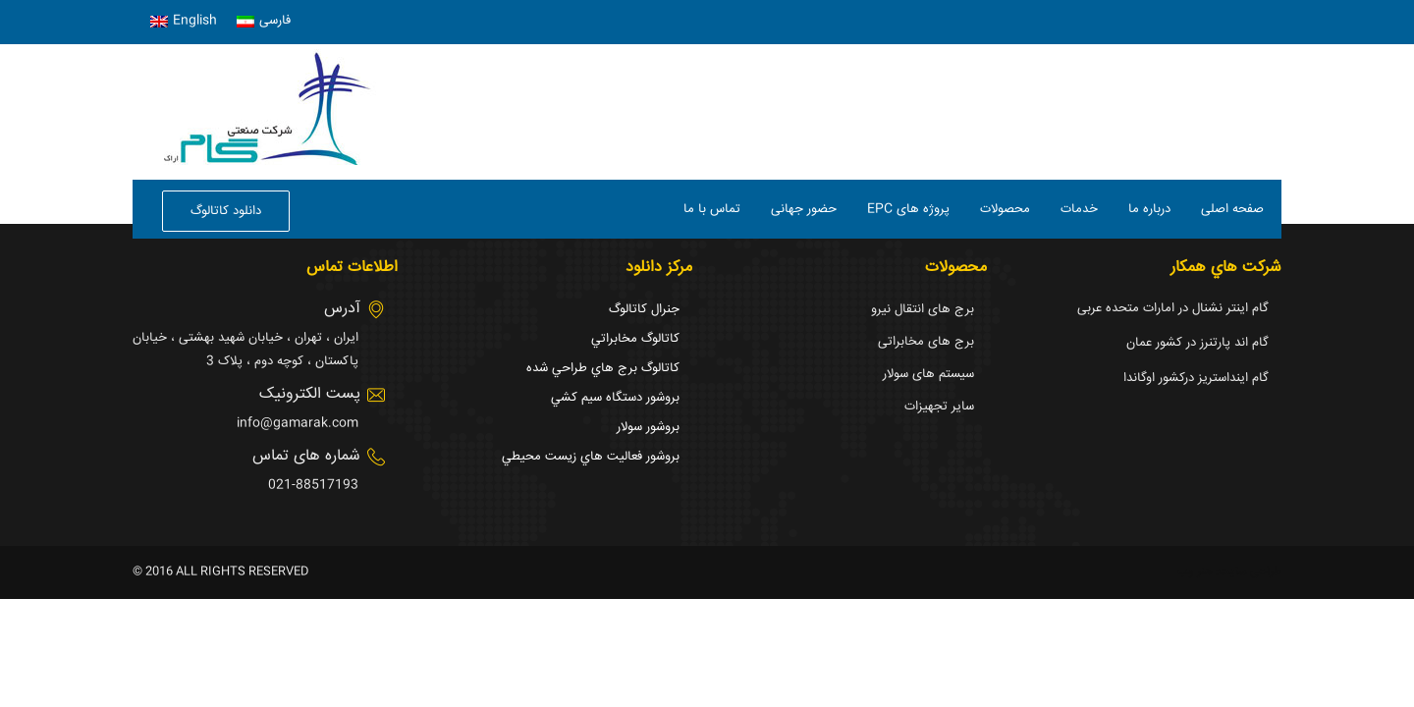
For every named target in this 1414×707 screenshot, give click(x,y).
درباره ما (1149, 209)
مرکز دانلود (658, 267)
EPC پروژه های (908, 209)
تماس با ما (711, 209)
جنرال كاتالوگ (644, 309)
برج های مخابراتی (926, 342)
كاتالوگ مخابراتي (635, 339)
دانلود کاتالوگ (225, 211)
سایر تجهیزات (939, 406)
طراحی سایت (1250, 572)
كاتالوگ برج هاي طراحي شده (603, 368)
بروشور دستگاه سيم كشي (615, 398)
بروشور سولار (648, 427)
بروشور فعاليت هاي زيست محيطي (591, 456)
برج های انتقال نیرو (922, 309)
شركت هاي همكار (1225, 267)
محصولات (1005, 209)
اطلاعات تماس (352, 267)
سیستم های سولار (928, 374)
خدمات (1079, 209)
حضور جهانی (804, 209)
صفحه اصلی (1232, 209)
